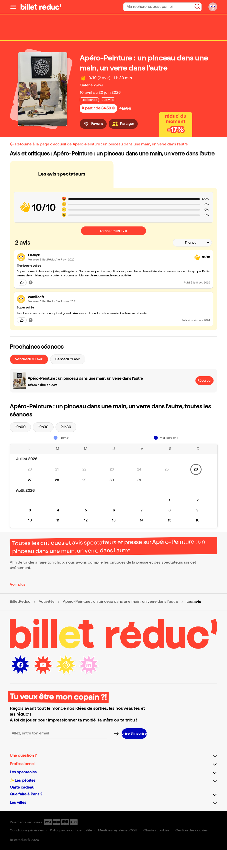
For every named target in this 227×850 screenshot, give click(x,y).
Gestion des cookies (191, 830)
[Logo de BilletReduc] (41, 7)
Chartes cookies (156, 830)
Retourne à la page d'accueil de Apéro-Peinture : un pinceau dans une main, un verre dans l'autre (101, 144)
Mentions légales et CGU (117, 830)
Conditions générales (27, 830)
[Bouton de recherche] (197, 7)
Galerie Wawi (91, 85)
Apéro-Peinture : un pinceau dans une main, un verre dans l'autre (120, 602)
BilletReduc (20, 602)
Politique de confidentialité (71, 830)
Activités (47, 602)
